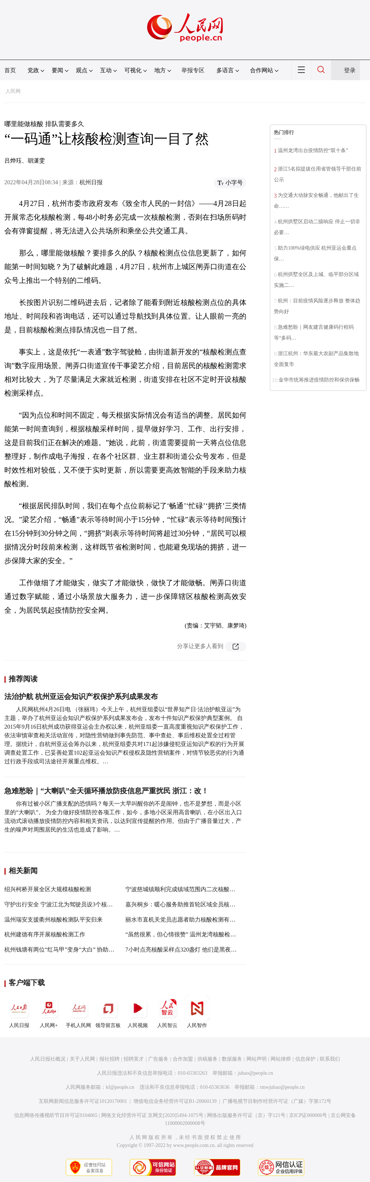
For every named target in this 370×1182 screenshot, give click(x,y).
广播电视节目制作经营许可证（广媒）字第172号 (277, 1101)
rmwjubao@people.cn (282, 1087)
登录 (350, 70)
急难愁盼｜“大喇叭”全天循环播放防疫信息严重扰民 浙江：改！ (106, 791)
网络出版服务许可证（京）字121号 (246, 1115)
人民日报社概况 (47, 1059)
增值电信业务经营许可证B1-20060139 (175, 1101)
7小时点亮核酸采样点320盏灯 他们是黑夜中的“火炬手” (195, 949)
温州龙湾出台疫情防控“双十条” (313, 150)
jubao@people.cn (255, 1073)
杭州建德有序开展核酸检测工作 (44, 934)
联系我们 (330, 1059)
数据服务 (232, 1059)
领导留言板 (108, 1012)
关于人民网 (82, 1059)
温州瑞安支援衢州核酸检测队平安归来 (53, 919)
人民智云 (167, 1012)
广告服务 (158, 1059)
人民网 (13, 91)
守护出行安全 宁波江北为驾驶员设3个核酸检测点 (67, 904)
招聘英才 (134, 1059)
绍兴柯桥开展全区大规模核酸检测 (47, 889)
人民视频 (137, 1012)
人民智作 (197, 1012)
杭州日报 (91, 182)
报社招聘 (109, 1059)
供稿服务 (207, 1059)
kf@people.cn (120, 1087)
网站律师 (281, 1059)
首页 (10, 70)
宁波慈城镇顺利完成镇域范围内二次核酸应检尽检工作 (194, 889)
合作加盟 (183, 1059)
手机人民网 (78, 1012)
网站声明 (256, 1059)
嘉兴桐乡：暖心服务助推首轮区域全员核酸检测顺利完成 (197, 904)
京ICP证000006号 (308, 1115)
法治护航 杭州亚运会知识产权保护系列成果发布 (81, 696)
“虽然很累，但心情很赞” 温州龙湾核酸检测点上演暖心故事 (200, 934)
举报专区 (193, 70)
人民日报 (19, 1012)
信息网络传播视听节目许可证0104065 (56, 1115)
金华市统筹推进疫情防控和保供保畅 (319, 380)
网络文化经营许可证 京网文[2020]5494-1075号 (152, 1115)
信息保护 (305, 1059)
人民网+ (48, 1012)
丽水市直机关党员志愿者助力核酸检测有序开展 (186, 919)
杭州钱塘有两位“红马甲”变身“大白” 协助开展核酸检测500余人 (83, 949)
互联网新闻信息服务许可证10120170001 (83, 1101)
